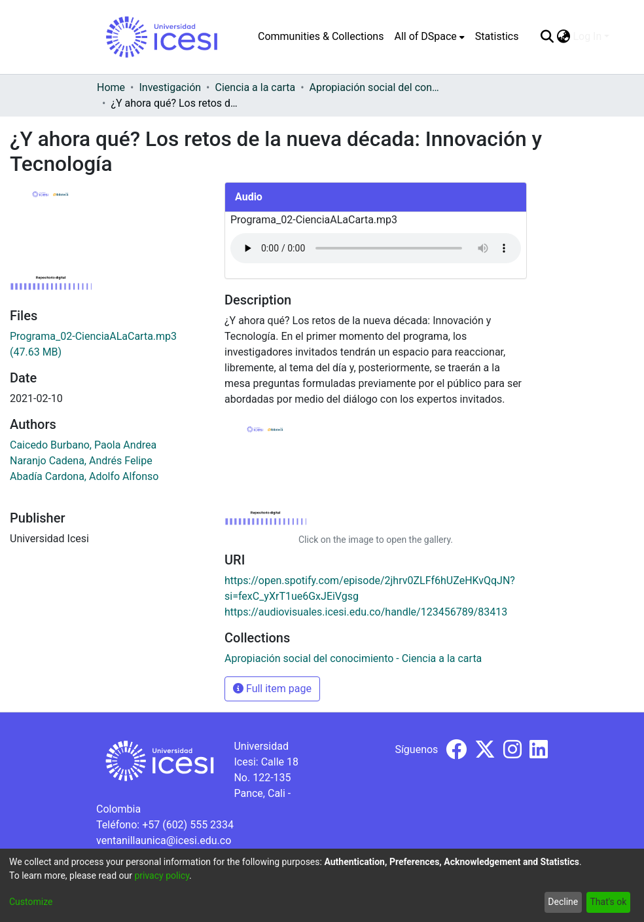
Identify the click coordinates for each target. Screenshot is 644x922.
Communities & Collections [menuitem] (321, 36)
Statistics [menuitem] (497, 36)
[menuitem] (429, 37)
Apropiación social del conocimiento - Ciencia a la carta (375, 87)
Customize (30, 901)
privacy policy (161, 875)
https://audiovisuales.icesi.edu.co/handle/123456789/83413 (365, 612)
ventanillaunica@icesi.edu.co (163, 840)
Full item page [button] (272, 688)
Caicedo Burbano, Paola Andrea (83, 445)
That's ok (608, 901)
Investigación (170, 87)
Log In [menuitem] (587, 36)
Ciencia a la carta (255, 87)
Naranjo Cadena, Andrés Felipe (81, 460)
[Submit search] (547, 37)
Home (111, 87)
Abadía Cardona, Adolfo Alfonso (84, 476)
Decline (563, 901)
